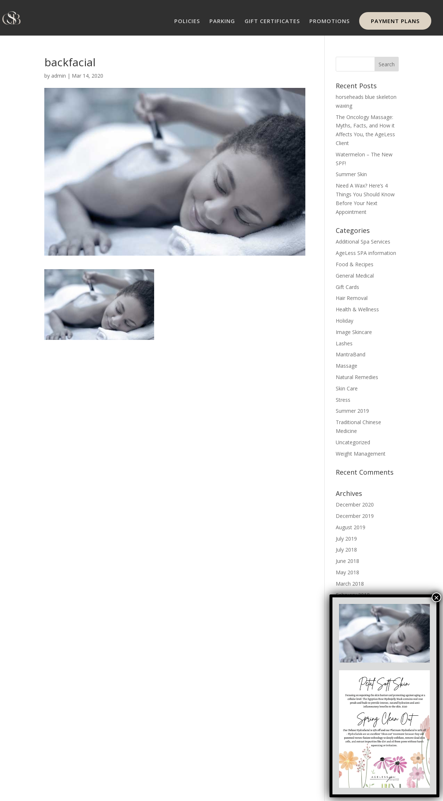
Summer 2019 (352, 410)
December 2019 (355, 515)
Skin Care (347, 388)
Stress (343, 399)
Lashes (344, 343)
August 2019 (350, 527)
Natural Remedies (357, 377)
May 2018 (347, 572)
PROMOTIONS (329, 21)
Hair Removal (352, 297)
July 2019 (346, 538)
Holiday (344, 320)
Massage (346, 365)
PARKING (222, 21)
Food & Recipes (354, 264)
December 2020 (355, 504)
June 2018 (347, 560)
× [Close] (436, 597)
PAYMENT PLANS (395, 21)
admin (58, 75)
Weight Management (361, 453)
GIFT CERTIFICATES (272, 21)
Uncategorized (353, 442)
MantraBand (350, 354)
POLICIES (187, 21)
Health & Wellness (357, 309)
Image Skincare (354, 332)
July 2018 (346, 549)
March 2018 (350, 583)
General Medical (355, 275)
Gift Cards (347, 286)
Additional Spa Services (363, 241)
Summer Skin (351, 174)
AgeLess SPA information (366, 252)
